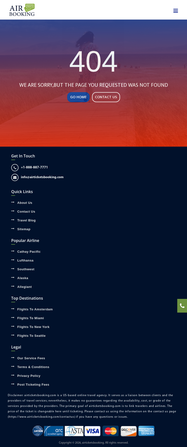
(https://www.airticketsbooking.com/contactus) (41, 416)
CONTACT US (106, 97)
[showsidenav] (175, 11)
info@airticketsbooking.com (37, 177)
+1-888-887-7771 (29, 167)
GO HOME (78, 97)
